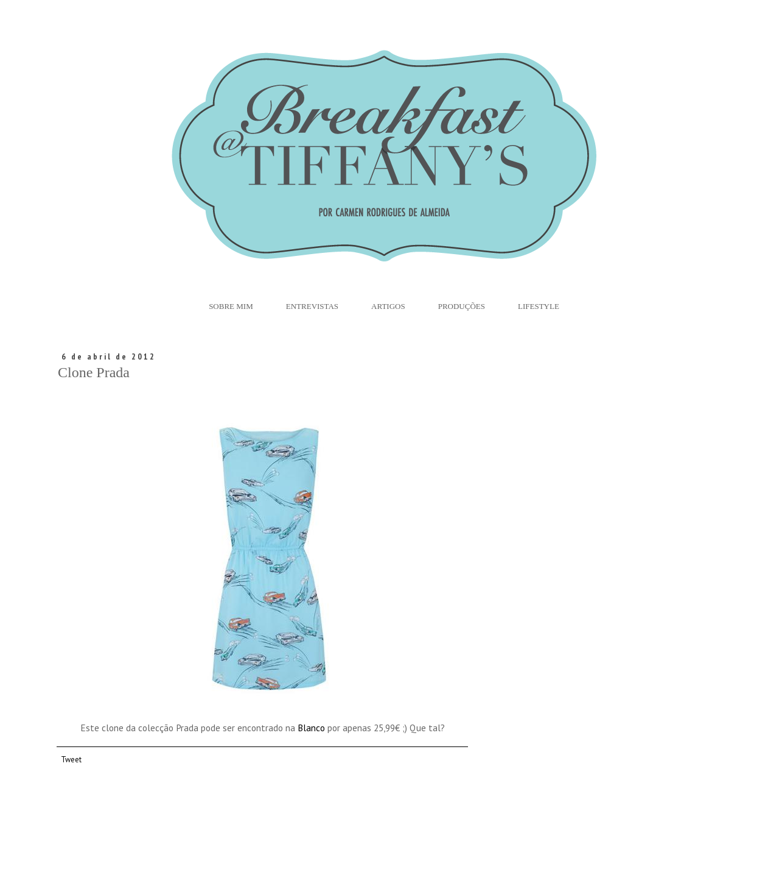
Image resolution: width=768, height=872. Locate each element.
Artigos (388, 306)
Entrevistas (312, 306)
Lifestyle (538, 306)
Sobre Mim (231, 306)
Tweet (71, 759)
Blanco (311, 727)
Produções (461, 306)
